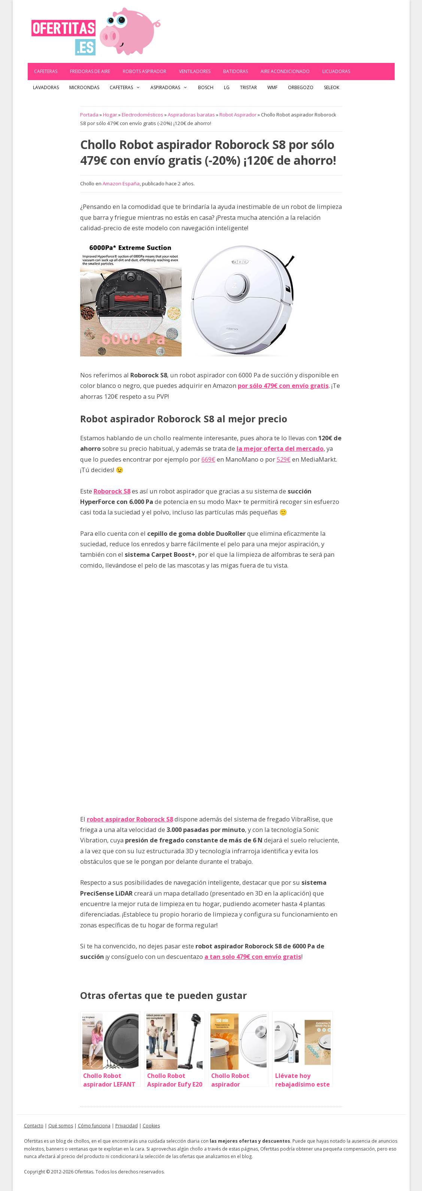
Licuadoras (336, 71)
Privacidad (126, 1125)
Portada (89, 114)
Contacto (33, 1125)
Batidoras (235, 71)
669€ (208, 459)
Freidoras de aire (90, 71)
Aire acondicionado (285, 71)
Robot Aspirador (237, 114)
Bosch (205, 87)
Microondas (84, 87)
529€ (284, 459)
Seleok (331, 87)
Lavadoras (46, 87)
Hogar (110, 114)
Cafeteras (45, 71)
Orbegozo (300, 87)
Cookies (151, 1125)
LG (227, 87)
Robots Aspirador (144, 71)
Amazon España (121, 183)
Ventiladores (194, 71)
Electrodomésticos (142, 114)
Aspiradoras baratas (191, 114)
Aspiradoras (172, 87)
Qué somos (60, 1125)
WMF (272, 87)
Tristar (248, 87)
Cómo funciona (94, 1125)
